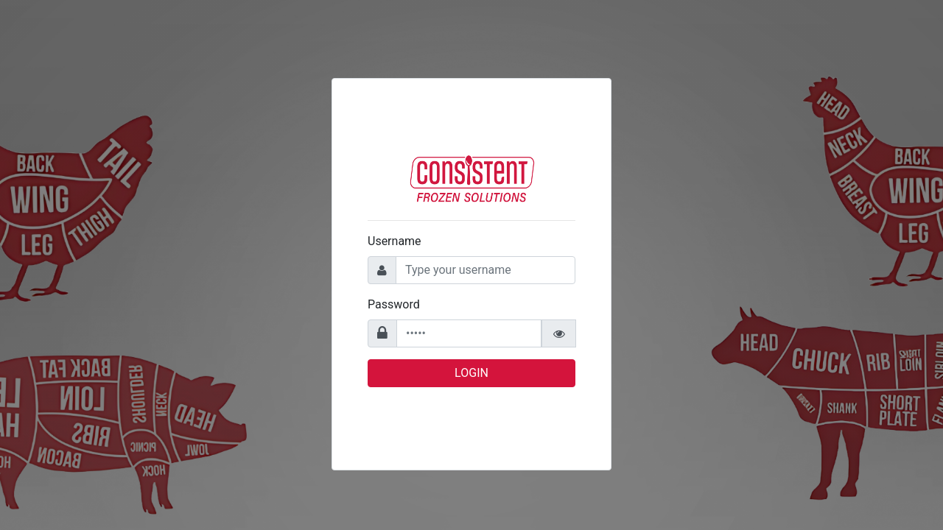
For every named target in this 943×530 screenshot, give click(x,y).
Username (394, 241)
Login (471, 373)
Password (394, 304)
